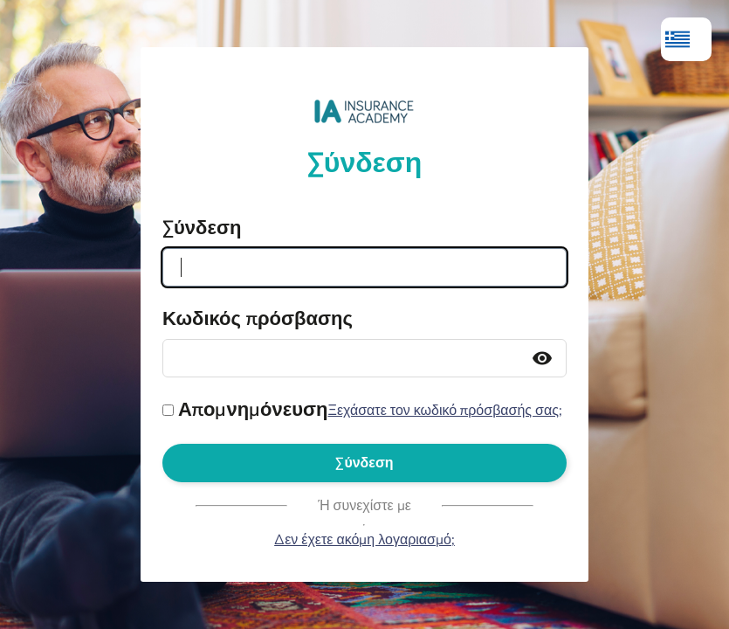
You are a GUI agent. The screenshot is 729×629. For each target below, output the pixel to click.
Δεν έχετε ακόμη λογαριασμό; (364, 540)
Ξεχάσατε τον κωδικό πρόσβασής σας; (444, 411)
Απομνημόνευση (252, 410)
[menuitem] (686, 39)
